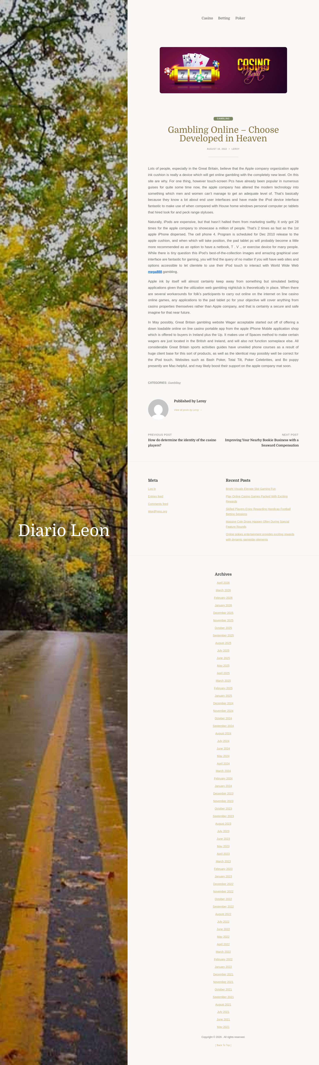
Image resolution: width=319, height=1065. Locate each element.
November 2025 (223, 620)
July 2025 (223, 651)
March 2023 (223, 861)
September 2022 (223, 907)
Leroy (236, 149)
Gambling (223, 119)
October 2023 (223, 809)
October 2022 (223, 899)
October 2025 (223, 628)
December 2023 (223, 794)
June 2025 (223, 658)
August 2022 (223, 914)
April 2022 (223, 944)
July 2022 (223, 922)
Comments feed (158, 504)
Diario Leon (64, 531)
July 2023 (223, 831)
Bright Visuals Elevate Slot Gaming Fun (252, 489)
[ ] (223, 1045)
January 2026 (223, 605)
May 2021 (223, 1027)
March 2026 (223, 590)
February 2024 (223, 779)
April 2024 (223, 764)
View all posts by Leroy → (189, 410)
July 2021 (223, 1012)
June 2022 (223, 929)
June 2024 (223, 749)
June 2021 (223, 1020)
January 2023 (223, 876)
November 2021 (223, 982)
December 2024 (223, 703)
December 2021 (223, 974)
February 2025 (223, 688)
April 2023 (223, 854)
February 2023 (223, 869)
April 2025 (223, 673)
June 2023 (223, 839)
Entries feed (156, 496)
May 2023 (223, 846)
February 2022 (223, 959)
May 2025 (223, 666)
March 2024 (223, 771)
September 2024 (223, 726)
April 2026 (223, 583)
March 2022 (223, 952)
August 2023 (223, 824)
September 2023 (223, 816)
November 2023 (223, 801)
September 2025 (223, 635)
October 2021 (223, 989)
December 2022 (223, 884)
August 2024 (223, 733)
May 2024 (223, 756)
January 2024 (223, 786)
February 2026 (223, 598)
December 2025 (223, 613)
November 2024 (223, 711)
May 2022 (223, 937)
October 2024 (223, 718)
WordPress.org (158, 511)
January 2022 (223, 967)
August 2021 (223, 1005)
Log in (152, 489)
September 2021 (223, 997)
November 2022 (223, 892)
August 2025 (223, 643)
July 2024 (223, 741)
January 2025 (223, 696)
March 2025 (223, 681)
